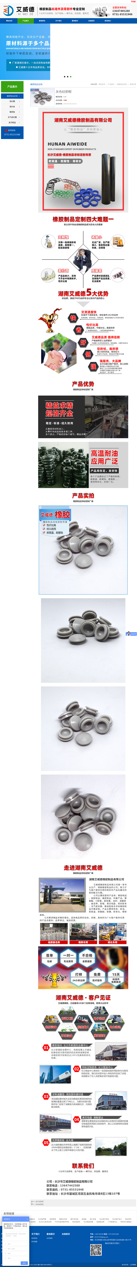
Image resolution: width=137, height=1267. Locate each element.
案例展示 (75, 21)
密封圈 (12, 101)
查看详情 (133, 84)
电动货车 (128, 1219)
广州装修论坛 (112, 1222)
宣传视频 (34, 1241)
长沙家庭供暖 (88, 1222)
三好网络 (133, 1265)
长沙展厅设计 (117, 1219)
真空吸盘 (12, 122)
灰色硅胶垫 (40, 1204)
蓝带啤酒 (53, 1219)
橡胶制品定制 (12, 96)
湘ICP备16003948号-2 (44, 1265)
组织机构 (34, 1238)
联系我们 (108, 21)
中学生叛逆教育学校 (62, 1222)
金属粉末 (32, 1219)
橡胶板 (12, 112)
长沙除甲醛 (42, 1219)
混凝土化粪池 (30, 1222)
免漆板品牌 (100, 1222)
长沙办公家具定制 (45, 1222)
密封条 (12, 107)
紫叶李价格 (74, 1219)
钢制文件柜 (63, 1219)
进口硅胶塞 (40, 1201)
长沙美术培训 (104, 1219)
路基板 (84, 1219)
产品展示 (26, 21)
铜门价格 (93, 1219)
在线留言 (91, 21)
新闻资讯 (42, 21)
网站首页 (9, 21)
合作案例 (49, 1238)
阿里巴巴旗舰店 (126, 1222)
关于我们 (58, 21)
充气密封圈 (12, 117)
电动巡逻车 (76, 1222)
